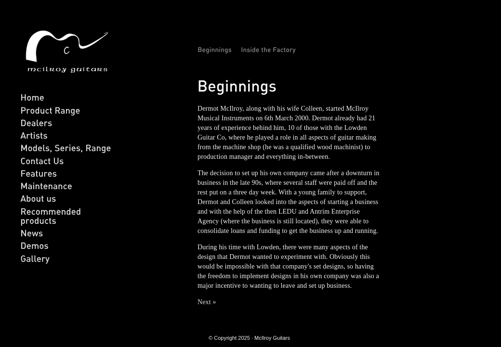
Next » (207, 302)
